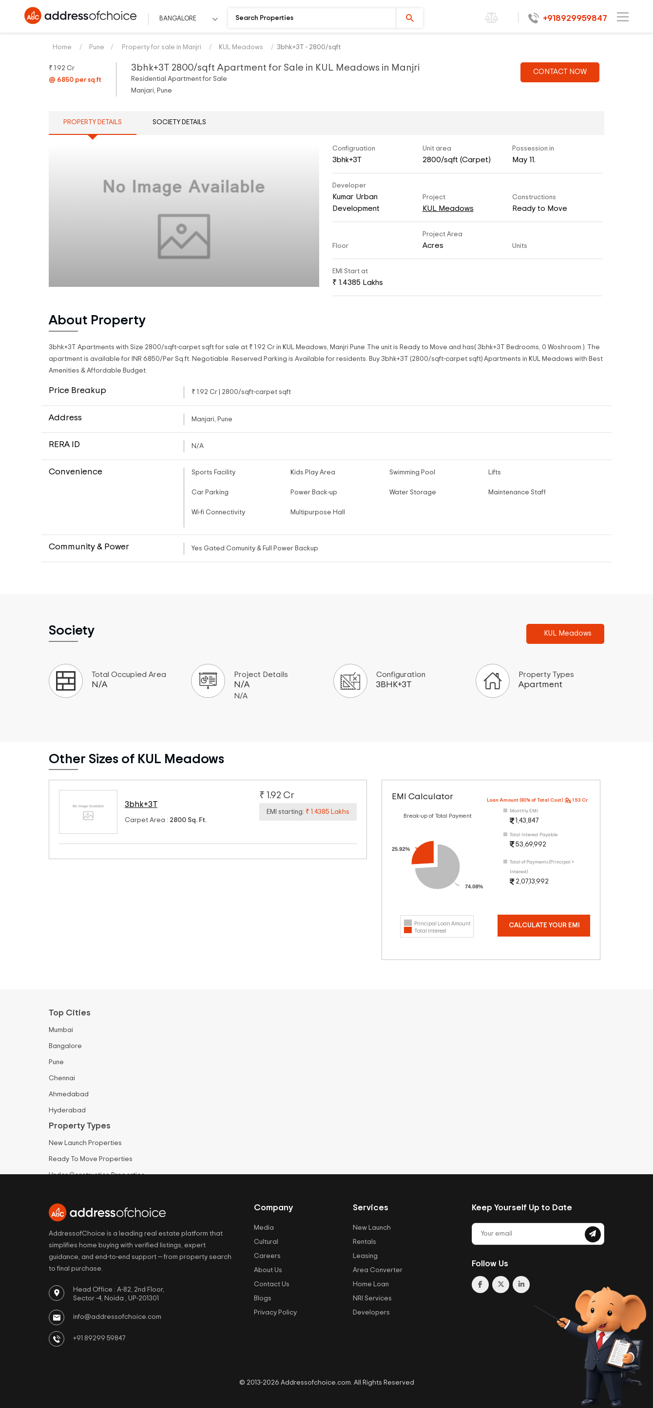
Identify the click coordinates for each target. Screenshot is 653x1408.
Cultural (266, 1242)
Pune (96, 47)
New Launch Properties (85, 1143)
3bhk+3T (141, 804)
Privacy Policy (275, 1312)
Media (264, 1227)
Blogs (262, 1298)
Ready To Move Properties (91, 1159)
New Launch (372, 1227)
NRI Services (372, 1298)
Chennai (62, 1078)
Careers (267, 1256)
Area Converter (378, 1270)
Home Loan (371, 1284)
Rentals (364, 1242)
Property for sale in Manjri (160, 47)
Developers (371, 1312)
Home (62, 47)
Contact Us (271, 1284)
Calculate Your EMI (544, 925)
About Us (268, 1270)
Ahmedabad (69, 1094)
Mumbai (61, 1030)
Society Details (179, 122)
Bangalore (65, 1046)
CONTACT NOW (560, 71)
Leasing (365, 1256)
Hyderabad (67, 1110)
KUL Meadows (241, 47)
